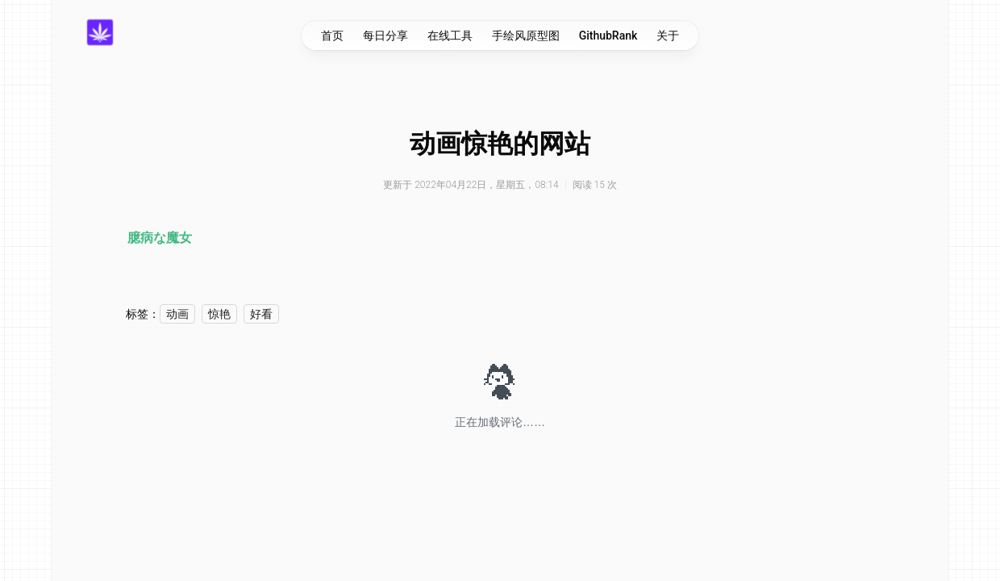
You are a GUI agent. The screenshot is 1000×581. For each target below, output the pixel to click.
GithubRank (608, 35)
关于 (667, 35)
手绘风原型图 (526, 35)
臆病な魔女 (159, 237)
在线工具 (450, 35)
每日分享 (385, 35)
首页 (332, 35)
